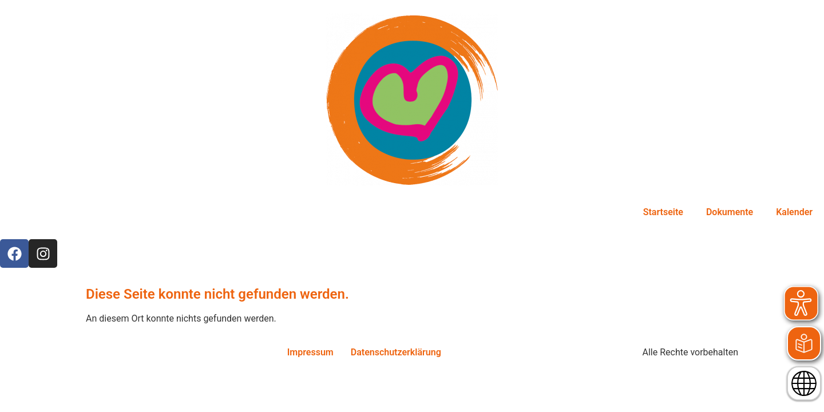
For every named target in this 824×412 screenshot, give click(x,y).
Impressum (310, 352)
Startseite (663, 212)
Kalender (794, 212)
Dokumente (729, 212)
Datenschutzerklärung (396, 352)
